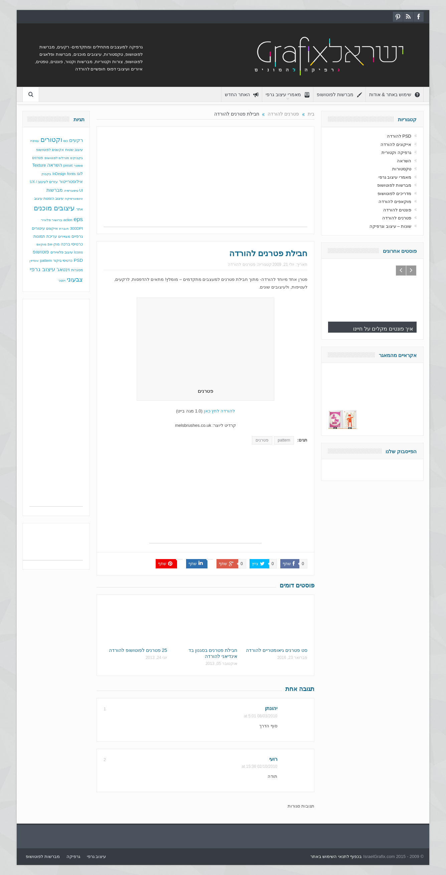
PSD (78, 260)
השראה (54, 165)
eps (78, 219)
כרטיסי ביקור (62, 260)
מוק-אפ (53, 244)
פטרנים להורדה (241, 264)
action (67, 220)
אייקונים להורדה (396, 144)
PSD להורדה (399, 136)
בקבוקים (76, 158)
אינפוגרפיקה (74, 198)
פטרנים (262, 440)
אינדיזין (34, 260)
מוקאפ (41, 244)
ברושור (57, 220)
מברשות (54, 190)
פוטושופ (41, 251)
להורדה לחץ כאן (219, 410)
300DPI (76, 228)
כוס (65, 141)
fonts (71, 173)
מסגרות (77, 270)
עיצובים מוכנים (54, 208)
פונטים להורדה (397, 209)
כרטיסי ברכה (72, 244)
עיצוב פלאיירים (61, 252)
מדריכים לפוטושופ (394, 193)
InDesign (59, 174)
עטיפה (34, 141)
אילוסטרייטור (71, 181)
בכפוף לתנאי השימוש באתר (336, 856)
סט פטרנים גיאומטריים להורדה (276, 650)
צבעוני (75, 279)
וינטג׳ (61, 280)
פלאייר (46, 220)
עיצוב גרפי (42, 269)
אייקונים (52, 228)
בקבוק (46, 174)
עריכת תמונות (45, 236)
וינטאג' (63, 269)
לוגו (80, 173)
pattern (284, 440)
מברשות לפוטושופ (339, 95)
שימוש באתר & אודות (394, 95)
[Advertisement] (205, 180)
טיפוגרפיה (71, 190)
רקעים (76, 140)
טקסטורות (401, 168)
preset (68, 165)
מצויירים (64, 236)
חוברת (64, 228)
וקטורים (51, 139)
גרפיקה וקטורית (396, 152)
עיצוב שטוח (74, 150)
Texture (39, 165)
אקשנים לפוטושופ (50, 150)
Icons (78, 252)
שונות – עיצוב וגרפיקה (390, 226)
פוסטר (78, 165)
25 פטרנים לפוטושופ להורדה (138, 650)
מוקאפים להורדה (395, 201)
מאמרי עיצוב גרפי (288, 95)
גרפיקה (73, 856)
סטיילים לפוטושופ (56, 158)
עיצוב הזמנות (53, 198)
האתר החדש (242, 95)
